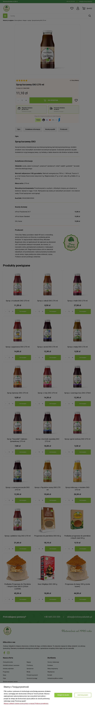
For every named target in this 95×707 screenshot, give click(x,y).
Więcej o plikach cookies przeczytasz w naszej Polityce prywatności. (26, 703)
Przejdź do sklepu (63, 695)
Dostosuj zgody (83, 695)
